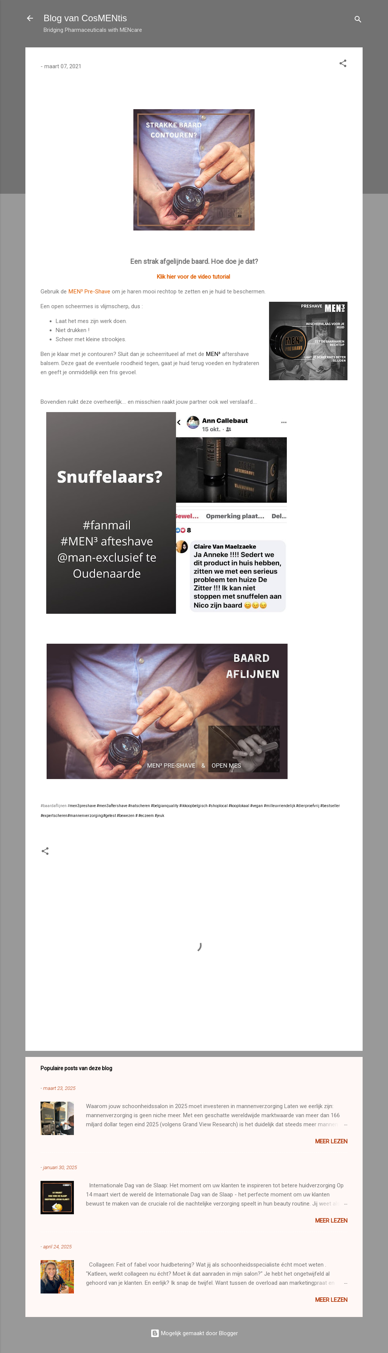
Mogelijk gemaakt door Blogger (194, 1333)
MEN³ (75, 291)
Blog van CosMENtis (85, 18)
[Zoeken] (358, 20)
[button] (342, 65)
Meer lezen (331, 1141)
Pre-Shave (96, 291)
